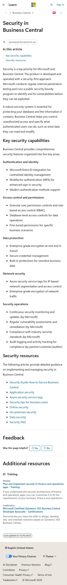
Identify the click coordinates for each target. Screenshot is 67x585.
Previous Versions (31, 564)
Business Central (21, 12)
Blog (47, 564)
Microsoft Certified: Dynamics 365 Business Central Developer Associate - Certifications (31, 510)
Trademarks (9, 580)
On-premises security (23, 412)
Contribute (9, 569)
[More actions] (61, 13)
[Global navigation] (3, 5)
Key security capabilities (19, 55)
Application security (22, 392)
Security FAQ (18, 422)
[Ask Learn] (54, 13)
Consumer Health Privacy (17, 574)
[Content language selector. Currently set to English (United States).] (19, 548)
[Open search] (51, 5)
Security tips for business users (29, 402)
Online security (19, 407)
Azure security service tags (26, 397)
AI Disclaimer (10, 564)
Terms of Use (45, 574)
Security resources (16, 60)
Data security (18, 417)
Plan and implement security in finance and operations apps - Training (33, 485)
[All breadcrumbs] (6, 13)
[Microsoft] (33, 4)
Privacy (23, 569)
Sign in (60, 4)
